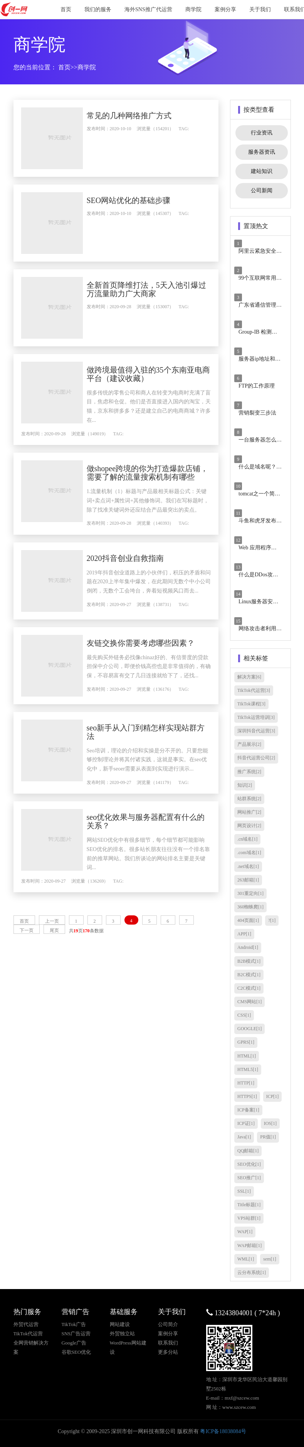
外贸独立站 (122, 1333)
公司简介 (168, 1324)
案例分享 (225, 9)
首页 (65, 9)
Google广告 (74, 1343)
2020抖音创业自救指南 (140, 575)
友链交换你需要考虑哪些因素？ (156, 666)
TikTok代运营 (28, 1333)
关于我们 (260, 9)
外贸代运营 (26, 1324)
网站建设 (120, 1324)
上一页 (52, 959)
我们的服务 (97, 9)
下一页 (27, 968)
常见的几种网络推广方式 (144, 115)
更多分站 (168, 1352)
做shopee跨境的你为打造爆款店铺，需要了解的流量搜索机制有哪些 (156, 477)
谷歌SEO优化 (76, 1352)
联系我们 (168, 1343)
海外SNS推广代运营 (148, 9)
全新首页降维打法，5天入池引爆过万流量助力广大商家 (154, 289)
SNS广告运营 (76, 1333)
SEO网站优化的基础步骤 (144, 200)
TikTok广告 (74, 1324)
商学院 (193, 9)
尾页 (54, 968)
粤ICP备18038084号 (223, 1431)
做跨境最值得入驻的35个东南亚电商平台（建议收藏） (156, 374)
